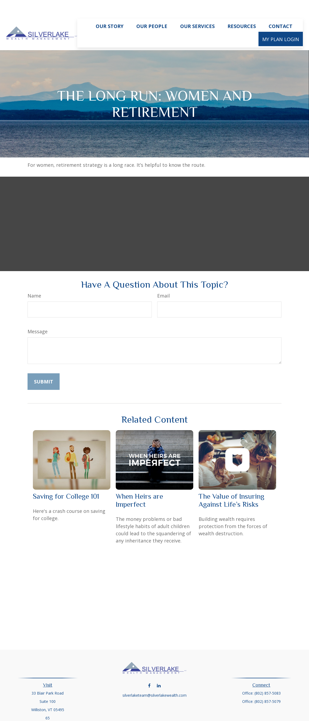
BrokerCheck (210, 714)
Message (38, 315)
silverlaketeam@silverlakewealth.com (154, 679)
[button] (109, 10)
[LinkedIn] (158, 669)
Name (34, 279)
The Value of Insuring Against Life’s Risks (231, 484)
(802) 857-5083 (267, 677)
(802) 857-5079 (267, 685)
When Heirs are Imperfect (139, 484)
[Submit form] (44, 365)
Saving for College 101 (66, 480)
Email (163, 279)
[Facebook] (149, 669)
